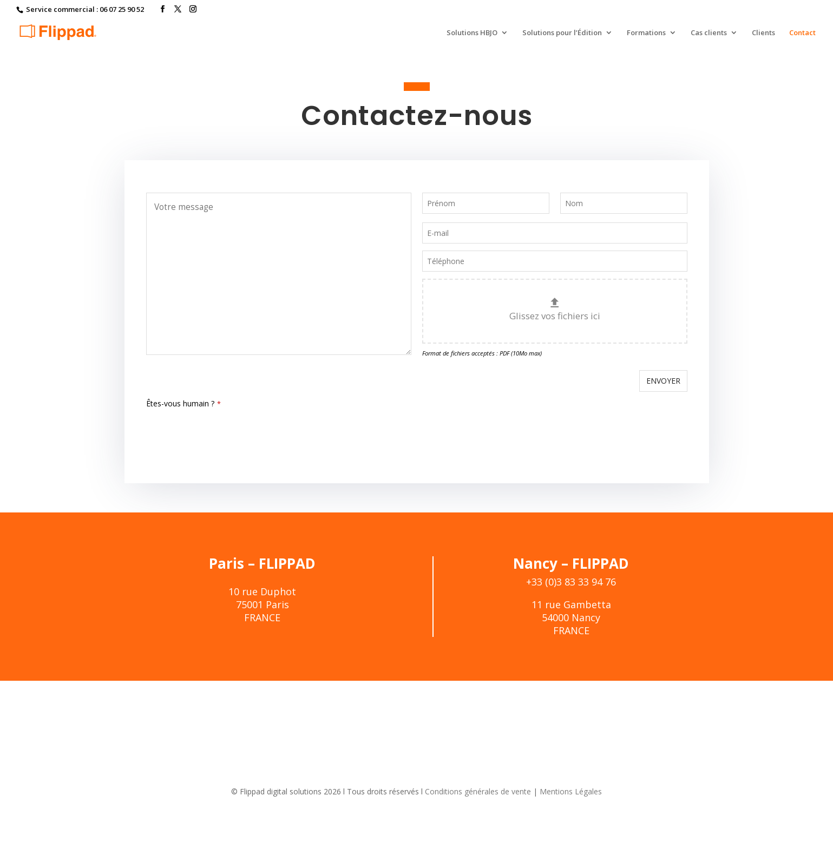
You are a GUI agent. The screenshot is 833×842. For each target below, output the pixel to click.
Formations (646, 33)
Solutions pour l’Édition (562, 33)
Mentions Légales (544, 791)
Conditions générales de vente (466, 791)
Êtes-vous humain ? (183, 403)
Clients (763, 33)
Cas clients (709, 33)
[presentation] (228, 433)
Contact (802, 33)
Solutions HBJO (472, 33)
